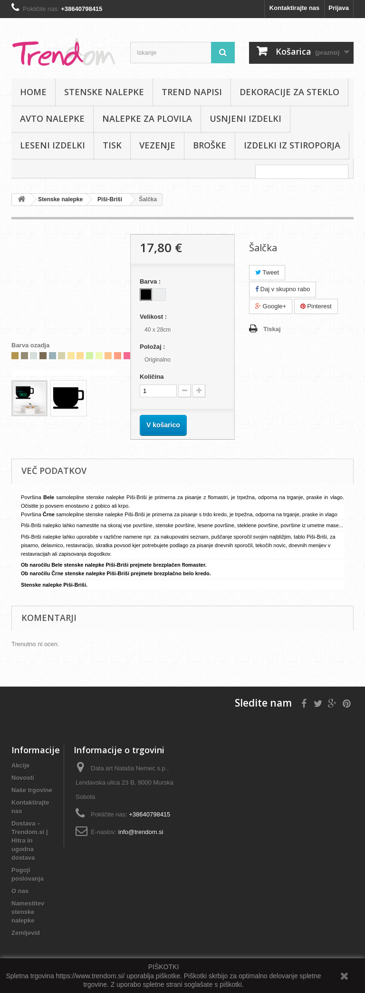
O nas (20, 891)
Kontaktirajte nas (294, 7)
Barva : (151, 281)
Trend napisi (192, 92)
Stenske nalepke (104, 92)
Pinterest (316, 306)
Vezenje (157, 145)
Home (33, 92)
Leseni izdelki (52, 145)
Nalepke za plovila (147, 118)
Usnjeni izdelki (245, 118)
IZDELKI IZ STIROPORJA (292, 145)
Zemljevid (25, 932)
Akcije (20, 765)
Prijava (338, 7)
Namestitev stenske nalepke (27, 912)
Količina (152, 376)
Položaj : (153, 346)
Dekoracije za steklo (289, 92)
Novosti (22, 777)
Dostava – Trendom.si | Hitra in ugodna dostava (29, 840)
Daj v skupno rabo (282, 289)
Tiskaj (272, 329)
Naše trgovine (31, 790)
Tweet (267, 272)
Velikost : (154, 316)
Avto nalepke (52, 118)
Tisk (112, 145)
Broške (209, 145)
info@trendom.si (140, 832)
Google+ (270, 306)
